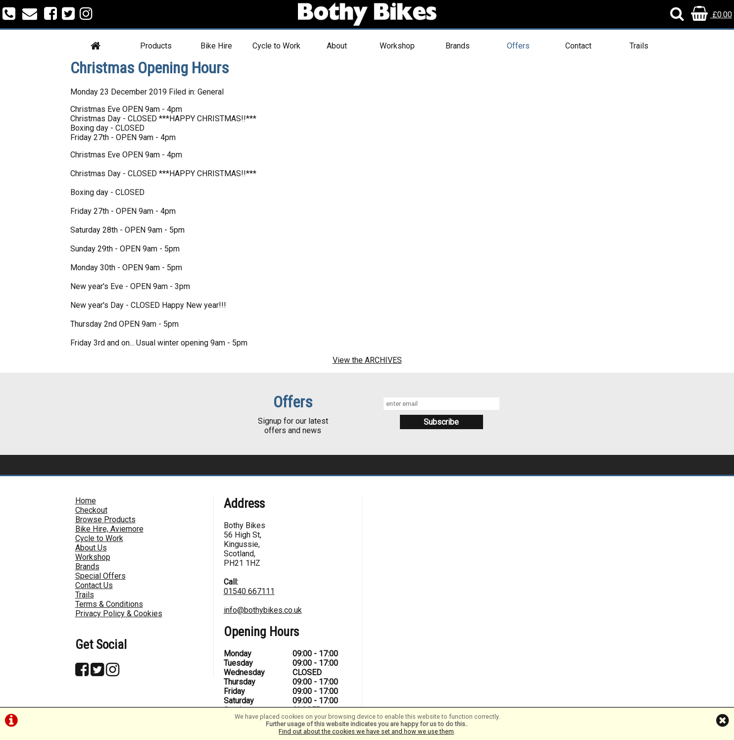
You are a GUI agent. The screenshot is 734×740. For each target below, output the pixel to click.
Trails (639, 45)
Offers (518, 45)
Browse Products (105, 519)
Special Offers (100, 576)
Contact (578, 45)
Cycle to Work (276, 45)
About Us (91, 547)
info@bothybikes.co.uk (263, 610)
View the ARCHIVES (367, 360)
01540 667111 (249, 591)
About (337, 45)
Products (156, 45)
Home (85, 500)
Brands (457, 45)
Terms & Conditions (109, 604)
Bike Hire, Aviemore (109, 529)
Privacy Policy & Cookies (118, 613)
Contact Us (94, 585)
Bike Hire (216, 45)
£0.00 (711, 14)
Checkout (91, 510)
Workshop (397, 45)
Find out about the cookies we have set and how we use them (366, 731)
